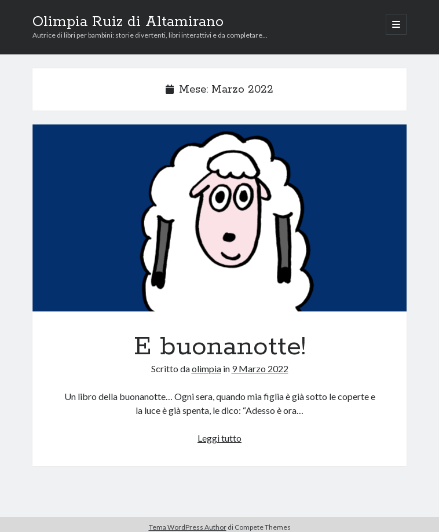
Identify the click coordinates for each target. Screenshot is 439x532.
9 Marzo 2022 (260, 368)
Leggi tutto (219, 437)
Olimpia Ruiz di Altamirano (128, 22)
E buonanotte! (219, 217)
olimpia (206, 368)
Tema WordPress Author (187, 527)
